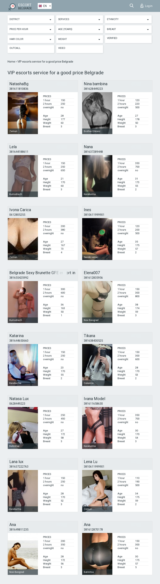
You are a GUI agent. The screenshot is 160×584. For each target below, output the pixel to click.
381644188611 (18, 152)
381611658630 (93, 403)
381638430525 (93, 340)
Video (61, 47)
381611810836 (18, 89)
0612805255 (17, 215)
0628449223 (17, 403)
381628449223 (93, 89)
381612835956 (93, 277)
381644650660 (18, 340)
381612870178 (93, 529)
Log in (146, 6)
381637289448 (93, 152)
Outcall (15, 47)
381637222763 (18, 466)
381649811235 (18, 529)
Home (12, 61)
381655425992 (18, 277)
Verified (112, 38)
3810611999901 (94, 215)
